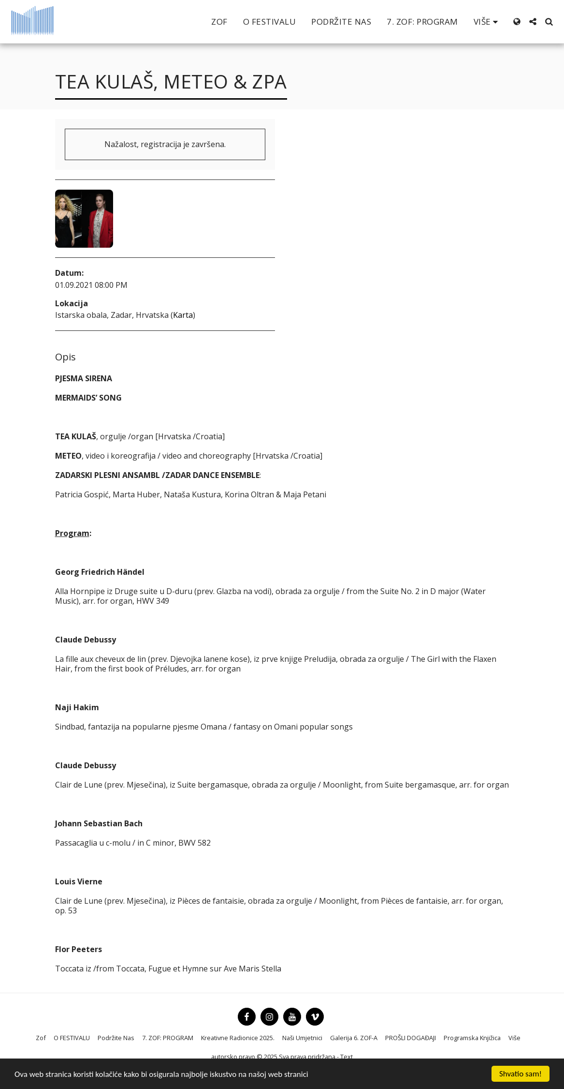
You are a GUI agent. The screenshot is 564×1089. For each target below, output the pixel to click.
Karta (183, 315)
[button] (532, 21)
